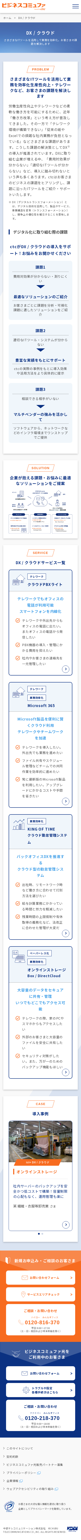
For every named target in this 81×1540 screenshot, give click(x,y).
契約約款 (12, 1457)
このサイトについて (19, 1448)
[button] (39, 1234)
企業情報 (12, 1481)
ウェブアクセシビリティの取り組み (30, 1489)
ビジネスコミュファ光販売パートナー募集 (34, 1465)
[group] (40, 1176)
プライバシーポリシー (21, 1473)
